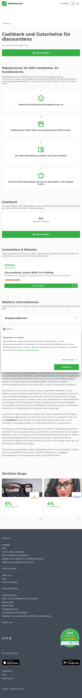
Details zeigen (68, 360)
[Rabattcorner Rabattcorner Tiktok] (10, 638)
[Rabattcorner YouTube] (3, 638)
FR (64, 4)
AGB (4, 675)
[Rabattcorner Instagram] (7, 638)
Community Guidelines (13, 552)
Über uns (6, 575)
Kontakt (6, 545)
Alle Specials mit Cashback (15, 612)
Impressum (7, 671)
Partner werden (10, 582)
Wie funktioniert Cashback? (15, 555)
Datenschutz (7, 678)
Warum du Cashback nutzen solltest (20, 598)
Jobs (4, 579)
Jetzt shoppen (41, 53)
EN (67, 4)
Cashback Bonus (10, 609)
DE (61, 4)
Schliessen (66, 367)
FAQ (4, 548)
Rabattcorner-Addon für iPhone (18, 562)
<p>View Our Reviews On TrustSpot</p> (70, 638)
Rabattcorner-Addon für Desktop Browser (23, 559)
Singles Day (7, 602)
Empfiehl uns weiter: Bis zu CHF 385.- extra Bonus (26, 616)
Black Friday (8, 605)
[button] (4, 519)
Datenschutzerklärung (28, 350)
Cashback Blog (9, 595)
